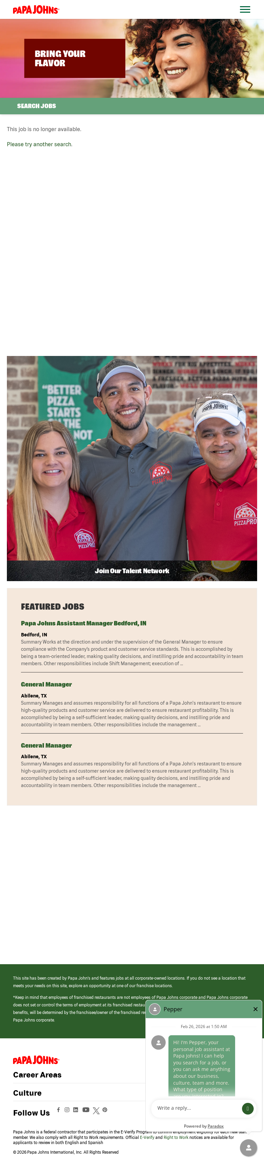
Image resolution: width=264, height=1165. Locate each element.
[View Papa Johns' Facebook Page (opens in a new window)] (59, 1112)
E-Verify (147, 1137)
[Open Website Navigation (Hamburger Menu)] (246, 17)
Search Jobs (36, 105)
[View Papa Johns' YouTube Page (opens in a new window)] (87, 1112)
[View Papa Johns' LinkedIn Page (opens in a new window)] (77, 1112)
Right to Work (176, 1137)
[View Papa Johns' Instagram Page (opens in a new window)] (68, 1112)
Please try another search (39, 144)
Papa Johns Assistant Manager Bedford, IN (83, 623)
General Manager (46, 684)
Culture (27, 1092)
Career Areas (37, 1074)
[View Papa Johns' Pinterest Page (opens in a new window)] (106, 1112)
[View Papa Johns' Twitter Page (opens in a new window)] (97, 1112)
